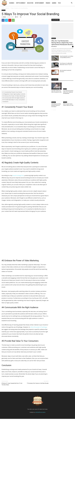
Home (3, 8)
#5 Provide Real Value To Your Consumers (13, 99)
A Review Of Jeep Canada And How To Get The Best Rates (12, 384)
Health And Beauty (55, 88)
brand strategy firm (18, 175)
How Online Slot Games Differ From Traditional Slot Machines (68, 92)
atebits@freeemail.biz (40, 473)
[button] (71, 3)
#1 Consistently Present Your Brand (12, 92)
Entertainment (39, 3)
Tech (59, 3)
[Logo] (4, 3)
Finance (48, 3)
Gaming (54, 3)
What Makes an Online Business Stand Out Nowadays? (56, 105)
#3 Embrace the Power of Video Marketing (13, 96)
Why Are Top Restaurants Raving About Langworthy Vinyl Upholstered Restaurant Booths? (62, 42)
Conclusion (5, 101)
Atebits (4, 16)
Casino (65, 88)
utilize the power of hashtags (38, 327)
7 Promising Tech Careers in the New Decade (37, 383)
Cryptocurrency (20, 3)
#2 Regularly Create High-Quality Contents (13, 94)
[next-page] (55, 110)
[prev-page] (52, 110)
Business (11, 3)
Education (30, 3)
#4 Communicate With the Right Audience (13, 98)
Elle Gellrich (54, 46)
